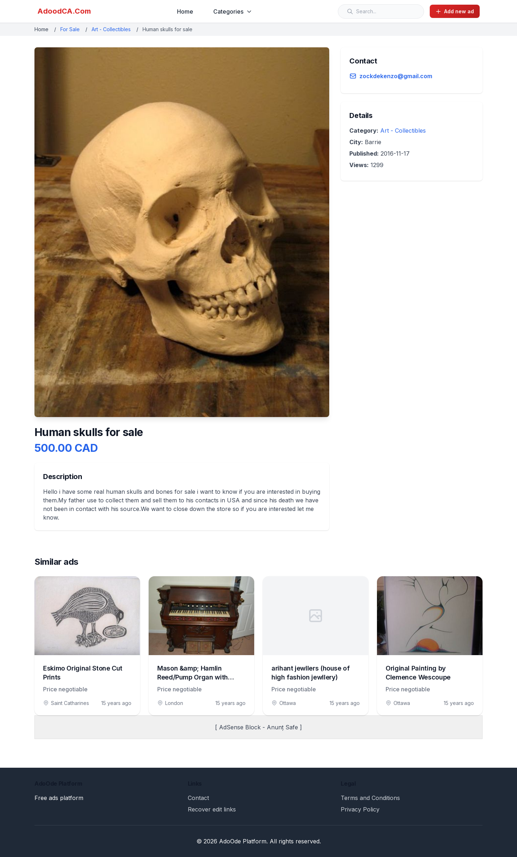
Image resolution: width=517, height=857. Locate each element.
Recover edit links (212, 809)
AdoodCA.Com (64, 11)
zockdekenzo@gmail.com (395, 76)
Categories (232, 11)
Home (185, 11)
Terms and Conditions (370, 797)
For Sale (70, 29)
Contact (198, 797)
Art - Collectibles (111, 29)
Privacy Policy (360, 809)
